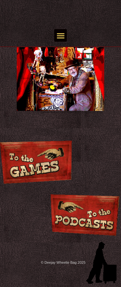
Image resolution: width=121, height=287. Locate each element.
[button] (60, 35)
